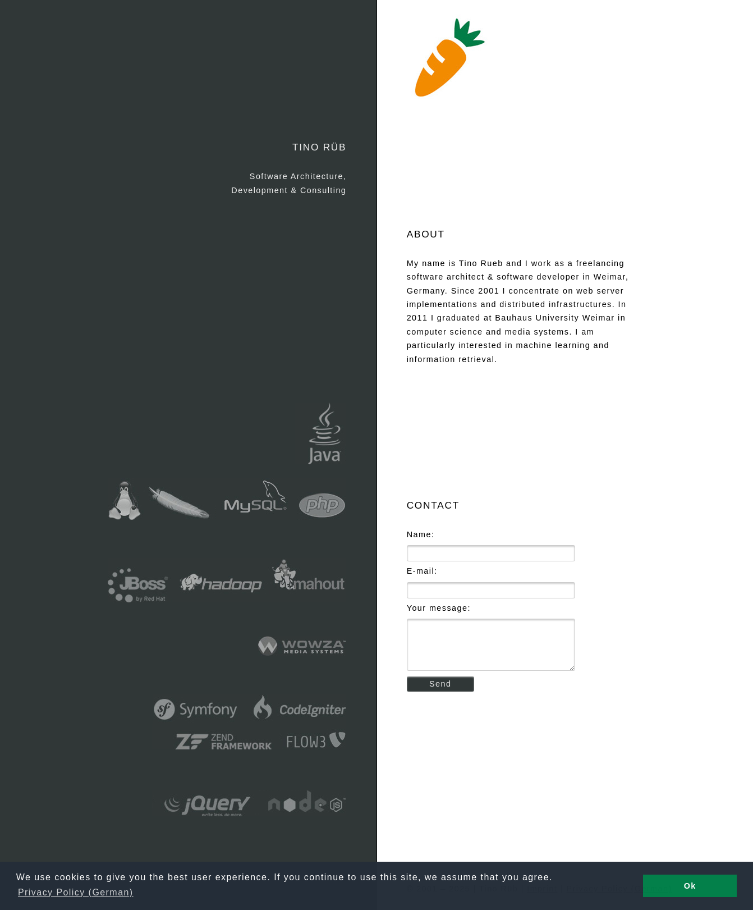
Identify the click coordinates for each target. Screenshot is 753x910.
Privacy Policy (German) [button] (76, 892)
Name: (421, 534)
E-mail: (422, 570)
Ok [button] (690, 885)
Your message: (439, 607)
